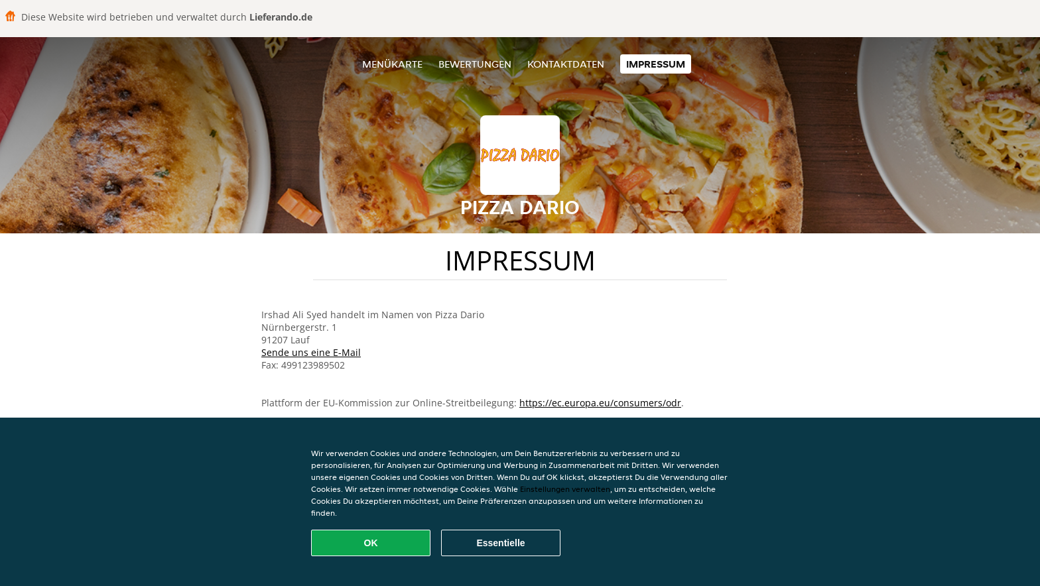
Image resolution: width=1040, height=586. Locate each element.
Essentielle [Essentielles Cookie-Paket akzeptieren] (500, 543)
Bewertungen (474, 64)
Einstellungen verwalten (565, 489)
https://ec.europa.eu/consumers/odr (600, 402)
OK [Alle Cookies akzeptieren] (371, 543)
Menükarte (392, 64)
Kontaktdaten (565, 64)
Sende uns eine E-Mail (311, 352)
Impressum (655, 64)
